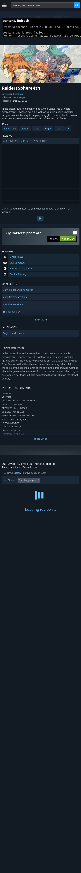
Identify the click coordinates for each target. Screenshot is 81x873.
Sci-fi (59, 130)
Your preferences (30, 469)
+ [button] (68, 130)
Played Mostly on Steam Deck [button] (20, 492)
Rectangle (18, 96)
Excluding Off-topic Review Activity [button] (23, 487)
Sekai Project (19, 99)
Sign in (5, 210)
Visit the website (14, 306)
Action (24, 130)
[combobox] (42, 5)
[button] (40, 143)
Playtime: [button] (55, 487)
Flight (48, 130)
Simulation (10, 130)
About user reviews (11, 469)
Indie (36, 130)
